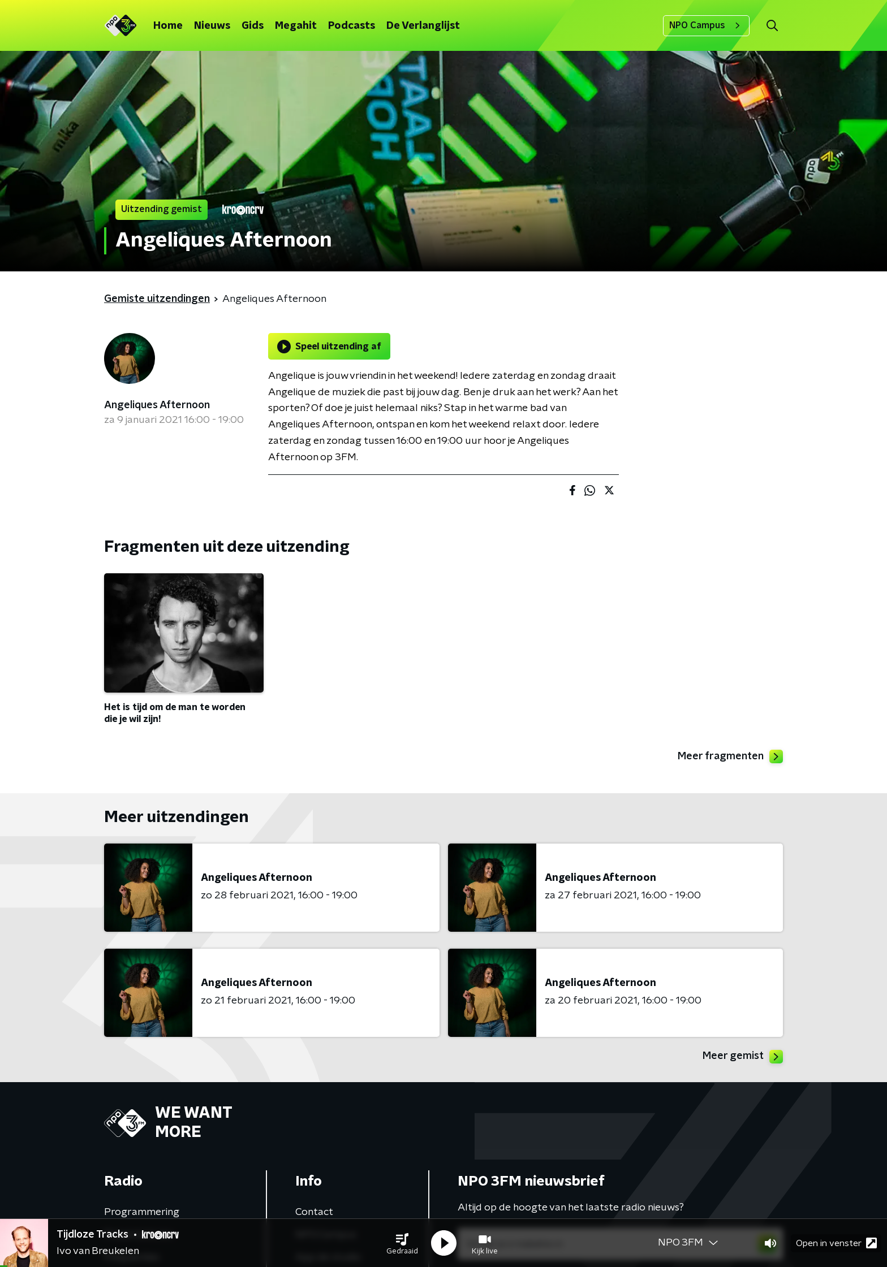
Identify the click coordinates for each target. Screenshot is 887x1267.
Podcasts (351, 26)
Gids (253, 26)
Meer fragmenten (730, 756)
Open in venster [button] (836, 1243)
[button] (402, 1243)
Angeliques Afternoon (157, 405)
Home (168, 26)
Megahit (296, 26)
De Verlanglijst (423, 26)
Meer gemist (743, 1056)
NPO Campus (706, 25)
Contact (314, 1212)
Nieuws (212, 26)
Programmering (141, 1212)
